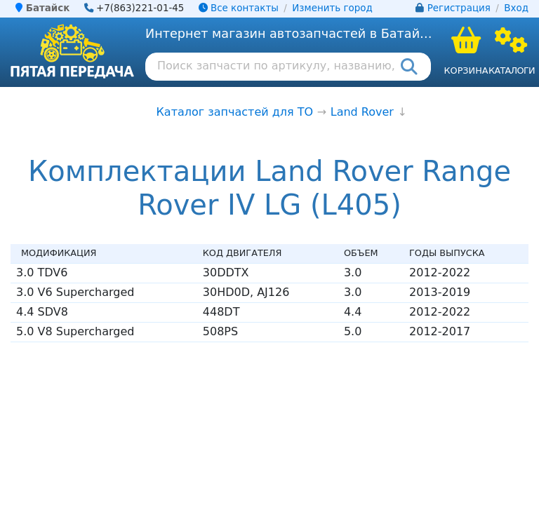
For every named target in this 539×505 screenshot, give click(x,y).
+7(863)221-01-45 (140, 8)
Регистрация (459, 8)
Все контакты (239, 8)
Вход (516, 8)
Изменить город (332, 8)
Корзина (466, 70)
